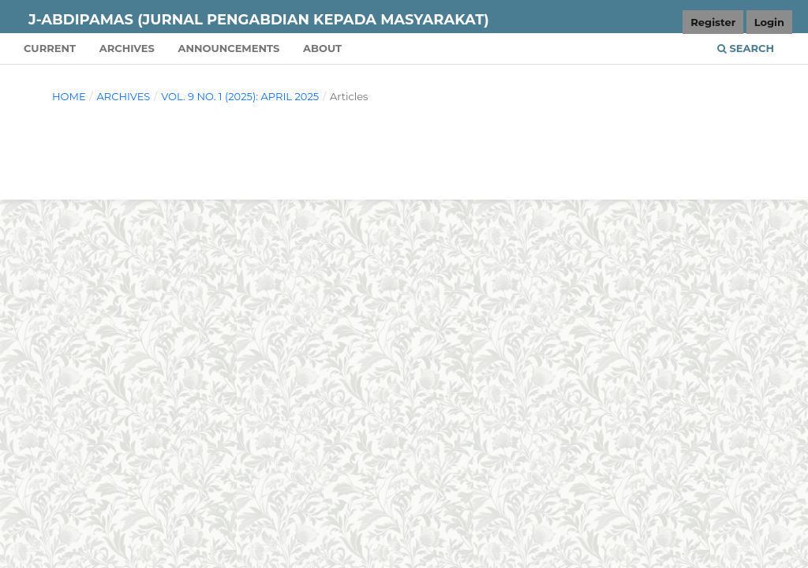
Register (712, 22)
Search (745, 48)
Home (69, 96)
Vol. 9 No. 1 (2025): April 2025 (240, 96)
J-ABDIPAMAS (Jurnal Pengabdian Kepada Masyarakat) (258, 19)
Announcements (228, 48)
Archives (127, 48)
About (322, 48)
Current (50, 48)
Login (769, 22)
